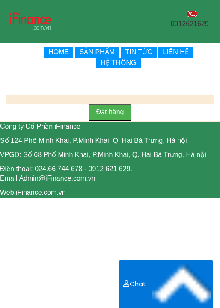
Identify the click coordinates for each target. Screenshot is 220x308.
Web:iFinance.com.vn (33, 192)
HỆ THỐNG (118, 62)
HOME (58, 52)
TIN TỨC (138, 52)
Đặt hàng (110, 112)
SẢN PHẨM (97, 52)
